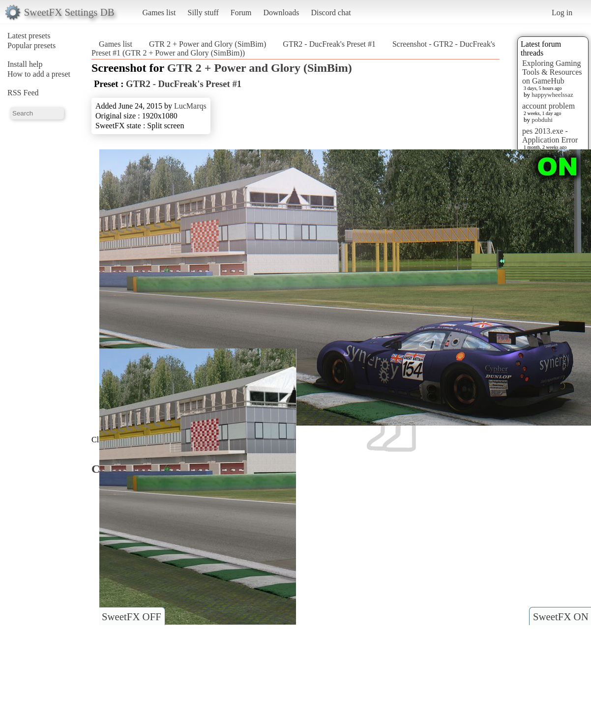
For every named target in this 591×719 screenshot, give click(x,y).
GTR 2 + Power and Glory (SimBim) (207, 44)
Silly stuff (203, 12)
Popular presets (31, 45)
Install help (25, 64)
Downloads (281, 12)
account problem (548, 106)
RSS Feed (23, 92)
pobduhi (542, 119)
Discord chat (331, 12)
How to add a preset (38, 74)
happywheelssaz (552, 94)
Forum (241, 12)
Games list (159, 12)
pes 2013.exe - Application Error (550, 135)
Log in (562, 12)
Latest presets (29, 35)
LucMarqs (190, 106)
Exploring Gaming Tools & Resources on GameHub (552, 72)
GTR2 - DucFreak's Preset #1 (329, 44)
